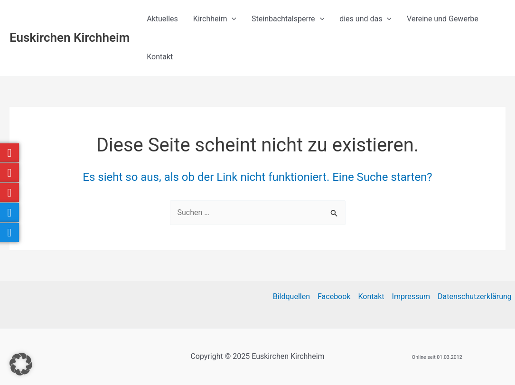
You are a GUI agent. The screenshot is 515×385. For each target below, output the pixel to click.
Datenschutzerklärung (475, 296)
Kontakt (160, 56)
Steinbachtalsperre (288, 19)
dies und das (365, 19)
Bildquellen (291, 296)
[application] (231, 19)
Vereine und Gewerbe (442, 18)
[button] (21, 364)
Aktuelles (162, 18)
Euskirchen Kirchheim (69, 37)
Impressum (411, 296)
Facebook (334, 296)
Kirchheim (214, 19)
